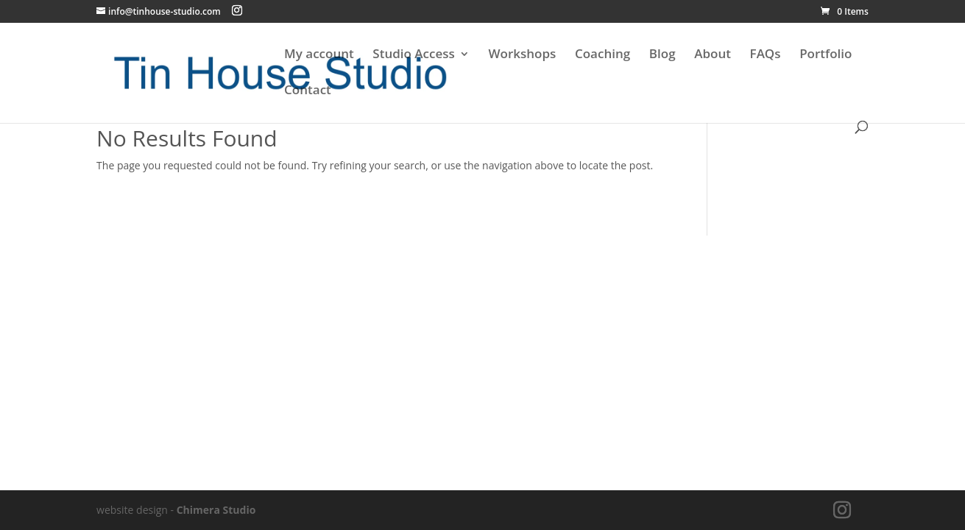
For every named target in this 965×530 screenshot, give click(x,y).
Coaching (602, 55)
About (712, 55)
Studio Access (413, 55)
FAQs (765, 55)
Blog (662, 55)
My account (319, 55)
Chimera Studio (216, 510)
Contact (307, 91)
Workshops (522, 55)
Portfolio (825, 55)
